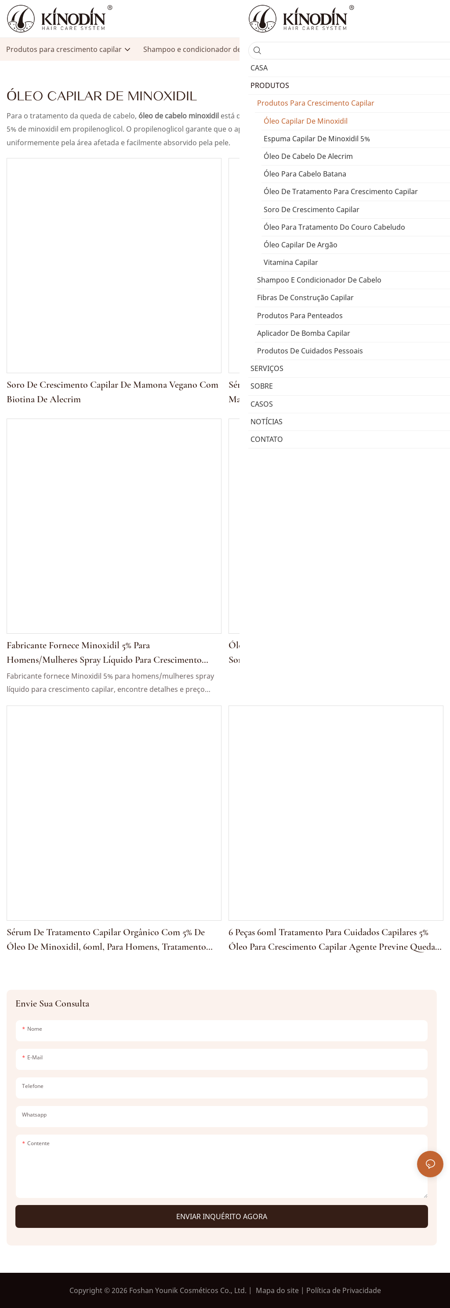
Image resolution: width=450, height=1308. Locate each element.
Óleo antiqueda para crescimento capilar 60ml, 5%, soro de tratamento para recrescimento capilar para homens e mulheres (330, 653)
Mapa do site (277, 1290)
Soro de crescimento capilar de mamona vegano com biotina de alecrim (112, 392)
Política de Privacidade (343, 1290)
